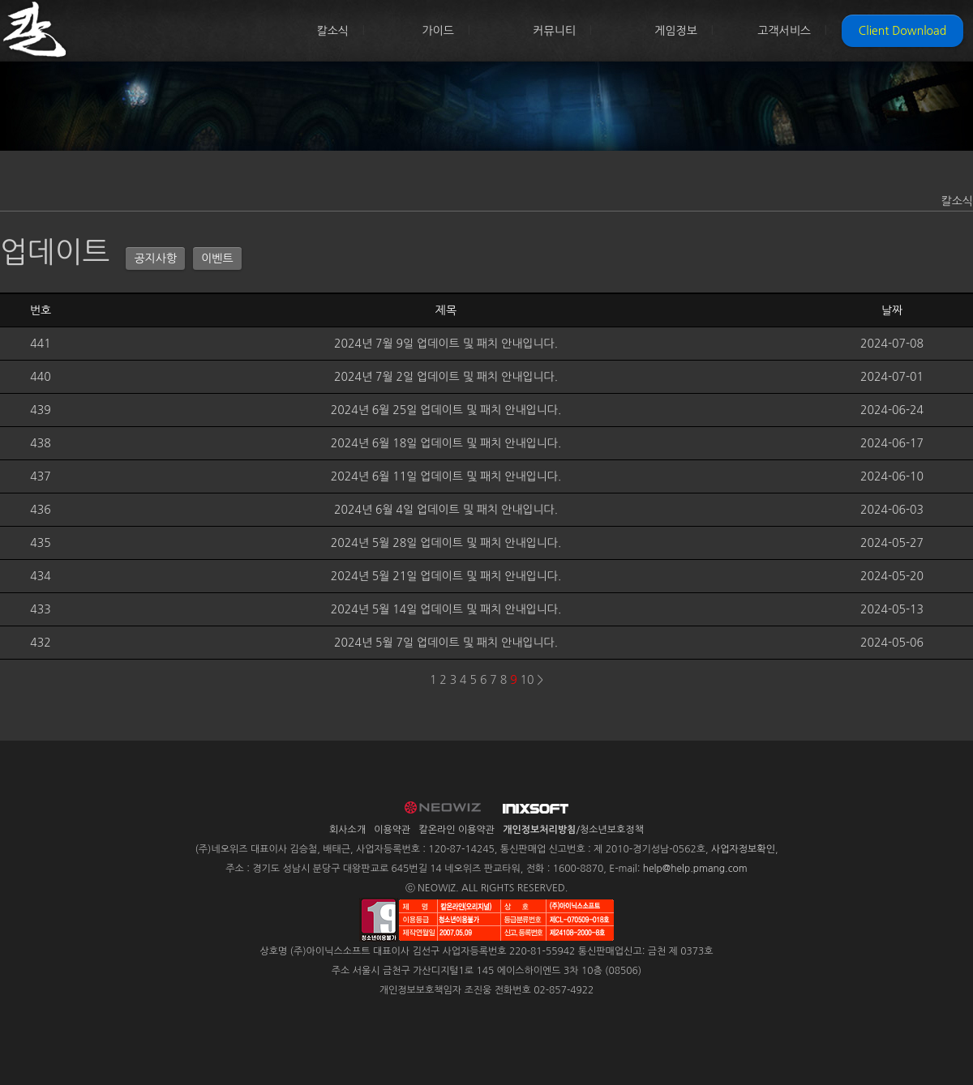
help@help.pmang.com (695, 869)
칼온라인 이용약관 (457, 830)
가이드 (438, 30)
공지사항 (155, 258)
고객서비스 (784, 30)
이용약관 (392, 830)
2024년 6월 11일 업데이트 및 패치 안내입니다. (446, 476)
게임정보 (675, 30)
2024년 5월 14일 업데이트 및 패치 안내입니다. (446, 609)
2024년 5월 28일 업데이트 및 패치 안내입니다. (446, 543)
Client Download (902, 30)
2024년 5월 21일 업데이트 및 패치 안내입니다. (446, 576)
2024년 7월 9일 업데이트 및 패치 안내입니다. (446, 343)
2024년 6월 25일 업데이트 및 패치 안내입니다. (446, 410)
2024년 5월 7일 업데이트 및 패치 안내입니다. (446, 642)
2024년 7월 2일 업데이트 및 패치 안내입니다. (446, 376)
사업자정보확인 (743, 849)
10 (527, 680)
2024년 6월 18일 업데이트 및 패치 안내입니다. (446, 443)
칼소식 (333, 30)
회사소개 (347, 830)
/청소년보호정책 (573, 830)
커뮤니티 (554, 30)
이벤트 (217, 258)
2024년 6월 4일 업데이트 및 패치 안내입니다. (446, 509)
